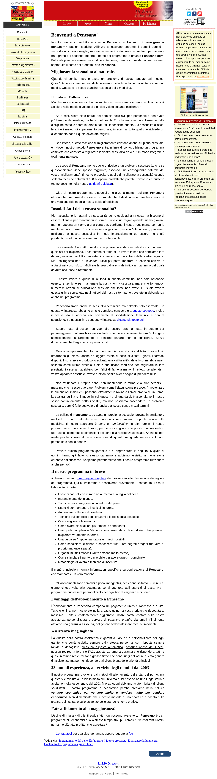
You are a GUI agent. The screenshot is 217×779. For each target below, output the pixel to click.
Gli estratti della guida (22, 145)
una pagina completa (91, 479)
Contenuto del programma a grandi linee (68, 745)
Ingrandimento (22, 47)
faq (131, 735)
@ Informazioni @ (22, 3)
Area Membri (22, 26)
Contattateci (64, 735)
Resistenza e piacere (22, 73)
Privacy (88, 23)
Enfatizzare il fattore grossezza (107, 742)
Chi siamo (67, 23)
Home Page (22, 40)
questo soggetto (143, 312)
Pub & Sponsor (149, 23)
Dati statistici (23, 105)
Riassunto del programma (23, 53)
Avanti (160, 755)
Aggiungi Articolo (22, 173)
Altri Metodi (22, 92)
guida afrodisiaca (100, 185)
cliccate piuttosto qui (130, 321)
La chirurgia (22, 99)
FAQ (22, 111)
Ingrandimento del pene (73, 742)
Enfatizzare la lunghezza (143, 742)
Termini (108, 23)
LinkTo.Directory (108, 765)
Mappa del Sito (96, 775)
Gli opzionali (22, 60)
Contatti (109, 775)
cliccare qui (203, 78)
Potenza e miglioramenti (22, 66)
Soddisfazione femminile (22, 80)
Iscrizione (22, 118)
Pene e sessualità (21, 159)
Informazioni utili (21, 131)
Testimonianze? (22, 86)
